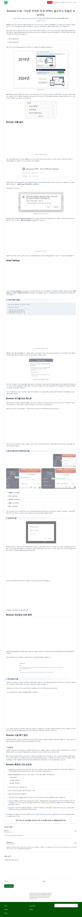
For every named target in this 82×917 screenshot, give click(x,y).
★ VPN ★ (49, 2)
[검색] (75, 905)
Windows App (56, 2)
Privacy (6, 909)
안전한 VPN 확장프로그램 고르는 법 (44, 814)
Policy (5, 913)
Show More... (41, 116)
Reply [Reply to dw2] (75, 831)
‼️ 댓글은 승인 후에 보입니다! (12, 859)
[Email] (60, 881)
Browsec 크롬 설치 (33, 106)
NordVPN (10, 801)
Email (43, 881)
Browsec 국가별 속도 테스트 (35, 113)
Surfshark (10, 807)
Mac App (62, 2)
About (5, 905)
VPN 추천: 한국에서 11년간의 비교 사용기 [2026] (27, 18)
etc (71, 2)
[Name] (22, 881)
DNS (66, 2)
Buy (69, 2)
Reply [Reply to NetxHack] (75, 842)
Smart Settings (32, 109)
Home (14, 18)
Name (6, 881)
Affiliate (31, 909)
